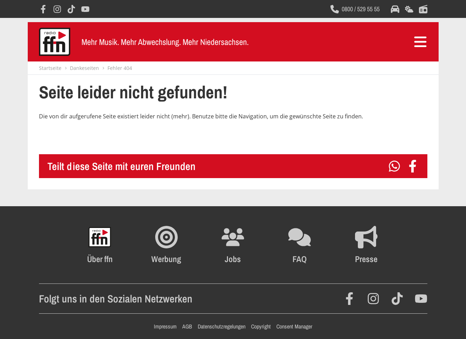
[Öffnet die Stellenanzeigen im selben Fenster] (233, 245)
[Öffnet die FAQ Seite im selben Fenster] (299, 245)
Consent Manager (294, 326)
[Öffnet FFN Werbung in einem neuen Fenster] (166, 245)
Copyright (261, 326)
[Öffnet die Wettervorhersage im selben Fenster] (409, 9)
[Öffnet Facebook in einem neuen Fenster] (43, 9)
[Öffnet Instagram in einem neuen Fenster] (57, 9)
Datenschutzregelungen (221, 326)
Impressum (165, 326)
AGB (187, 326)
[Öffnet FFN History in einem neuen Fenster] (100, 245)
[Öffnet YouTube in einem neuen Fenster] (85, 9)
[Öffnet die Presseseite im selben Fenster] (366, 245)
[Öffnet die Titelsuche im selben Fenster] (423, 9)
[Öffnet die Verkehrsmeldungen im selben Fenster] (395, 9)
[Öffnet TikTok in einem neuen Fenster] (71, 9)
